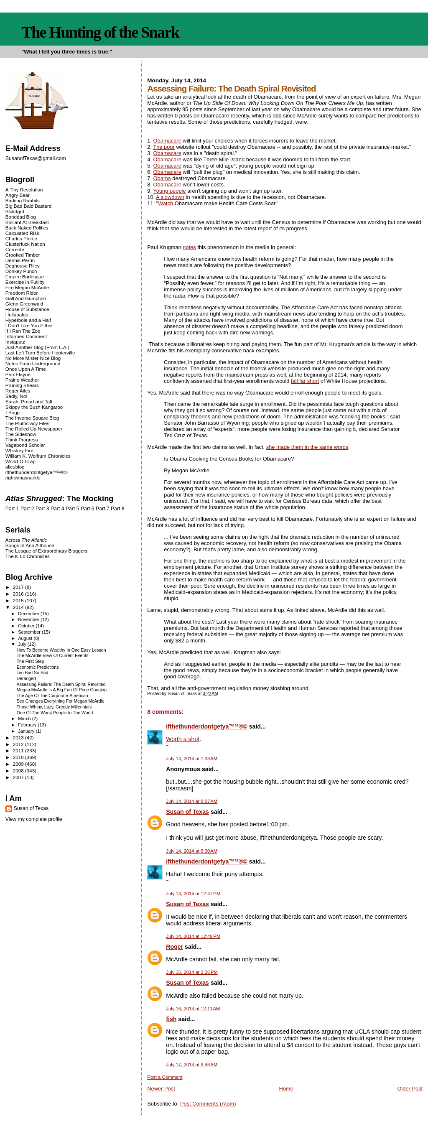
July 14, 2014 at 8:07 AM (191, 801)
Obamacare (167, 141)
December (29, 613)
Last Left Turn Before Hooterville (40, 352)
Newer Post (161, 1088)
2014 (19, 607)
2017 (19, 587)
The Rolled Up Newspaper (33, 428)
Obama (162, 178)
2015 (19, 600)
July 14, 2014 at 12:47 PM (193, 893)
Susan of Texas (187, 811)
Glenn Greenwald (24, 303)
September (30, 631)
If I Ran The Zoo (23, 331)
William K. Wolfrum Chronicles (38, 456)
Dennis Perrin (20, 260)
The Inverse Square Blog (32, 417)
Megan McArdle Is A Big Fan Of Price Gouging (62, 690)
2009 (19, 764)
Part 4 (57, 509)
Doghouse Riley (22, 265)
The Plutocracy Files (27, 423)
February (28, 724)
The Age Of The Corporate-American (52, 695)
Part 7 (103, 509)
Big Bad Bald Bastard (28, 206)
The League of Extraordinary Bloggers (46, 550)
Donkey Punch (21, 271)
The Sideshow (20, 434)
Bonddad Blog (20, 216)
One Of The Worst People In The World (55, 713)
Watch (165, 203)
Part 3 (42, 509)
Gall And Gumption (25, 298)
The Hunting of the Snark (100, 32)
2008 (19, 770)
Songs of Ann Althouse (29, 545)
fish (171, 1019)
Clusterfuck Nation (25, 244)
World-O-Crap (20, 461)
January (27, 731)
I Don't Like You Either (29, 325)
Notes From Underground (33, 363)
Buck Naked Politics (26, 227)
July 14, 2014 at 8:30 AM (191, 850)
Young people (169, 191)
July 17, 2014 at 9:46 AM (191, 1064)
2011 (19, 750)
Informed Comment (26, 336)
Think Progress (21, 439)
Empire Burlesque (24, 276)
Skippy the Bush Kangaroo (34, 407)
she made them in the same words (307, 447)
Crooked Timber (22, 254)
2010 (19, 757)
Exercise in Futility (25, 282)
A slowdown (170, 197)
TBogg (12, 412)
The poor (163, 147)
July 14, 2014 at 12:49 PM (193, 936)
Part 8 (118, 509)
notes (189, 247)
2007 (19, 777)
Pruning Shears (22, 385)
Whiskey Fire (19, 450)
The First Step (30, 661)
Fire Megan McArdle (27, 287)
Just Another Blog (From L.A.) (37, 347)
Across (26, 540)
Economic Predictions (38, 667)
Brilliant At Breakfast (27, 222)
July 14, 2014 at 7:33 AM (191, 758)
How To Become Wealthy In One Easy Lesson (61, 650)
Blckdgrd (14, 211)
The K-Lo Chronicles (27, 556)
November (29, 619)
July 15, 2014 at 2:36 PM (192, 972)
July (23, 644)
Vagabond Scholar (25, 445)
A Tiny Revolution (24, 189)
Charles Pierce (21, 238)
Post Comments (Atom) (208, 1104)
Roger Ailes (17, 390)
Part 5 (72, 509)
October (27, 625)
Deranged (26, 678)
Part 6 (87, 509)
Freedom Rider (21, 293)
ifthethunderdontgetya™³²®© (206, 726)
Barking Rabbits (22, 200)
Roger (174, 946)
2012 (19, 744)
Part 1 (12, 509)
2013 (19, 737)
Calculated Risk (22, 233)
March (25, 718)
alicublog (15, 466)
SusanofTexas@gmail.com (35, 158)
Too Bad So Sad (32, 672)
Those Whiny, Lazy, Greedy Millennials (54, 707)
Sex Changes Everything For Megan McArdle (60, 701)
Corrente (14, 249)
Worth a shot (182, 739)
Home (286, 1088)
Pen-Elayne (18, 374)
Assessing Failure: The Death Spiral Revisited (61, 684)
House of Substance (27, 309)
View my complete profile (33, 819)
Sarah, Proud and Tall (28, 401)
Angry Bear (17, 195)
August (25, 638)
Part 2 (27, 509)
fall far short (305, 381)
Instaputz (15, 341)
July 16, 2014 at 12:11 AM (193, 1008)
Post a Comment (164, 1077)
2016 (19, 593)
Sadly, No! (16, 396)
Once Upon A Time (25, 369)
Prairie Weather (22, 379)
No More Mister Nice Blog (33, 358)
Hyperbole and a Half (28, 320)
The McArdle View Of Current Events (52, 655)
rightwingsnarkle (23, 477)
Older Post (410, 1088)
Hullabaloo (16, 314)
